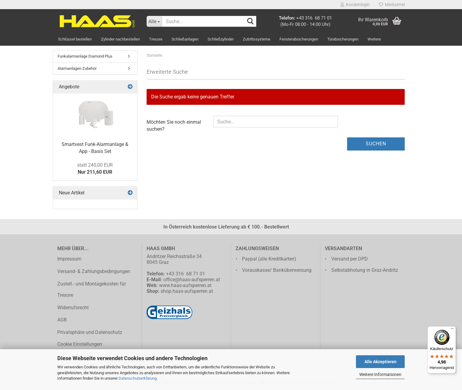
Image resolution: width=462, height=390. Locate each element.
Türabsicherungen (342, 39)
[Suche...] (154, 21)
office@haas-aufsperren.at (191, 279)
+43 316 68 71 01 (314, 18)
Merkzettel (392, 4)
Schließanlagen (185, 39)
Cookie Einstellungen (79, 344)
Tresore (155, 39)
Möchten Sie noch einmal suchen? (174, 125)
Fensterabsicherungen (298, 39)
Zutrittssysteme (256, 39)
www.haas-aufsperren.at (185, 285)
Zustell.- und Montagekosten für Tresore (91, 289)
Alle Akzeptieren (380, 361)
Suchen (376, 144)
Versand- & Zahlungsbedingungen (93, 271)
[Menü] (452, 330)
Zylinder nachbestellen (120, 39)
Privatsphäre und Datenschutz (89, 332)
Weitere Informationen (380, 374)
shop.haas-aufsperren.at (187, 291)
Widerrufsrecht (73, 307)
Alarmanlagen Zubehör (77, 68)
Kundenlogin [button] (355, 4)
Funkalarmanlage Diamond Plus (85, 56)
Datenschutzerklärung (138, 378)
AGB (62, 320)
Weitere (374, 39)
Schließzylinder (221, 39)
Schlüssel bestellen (75, 39)
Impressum (69, 259)
